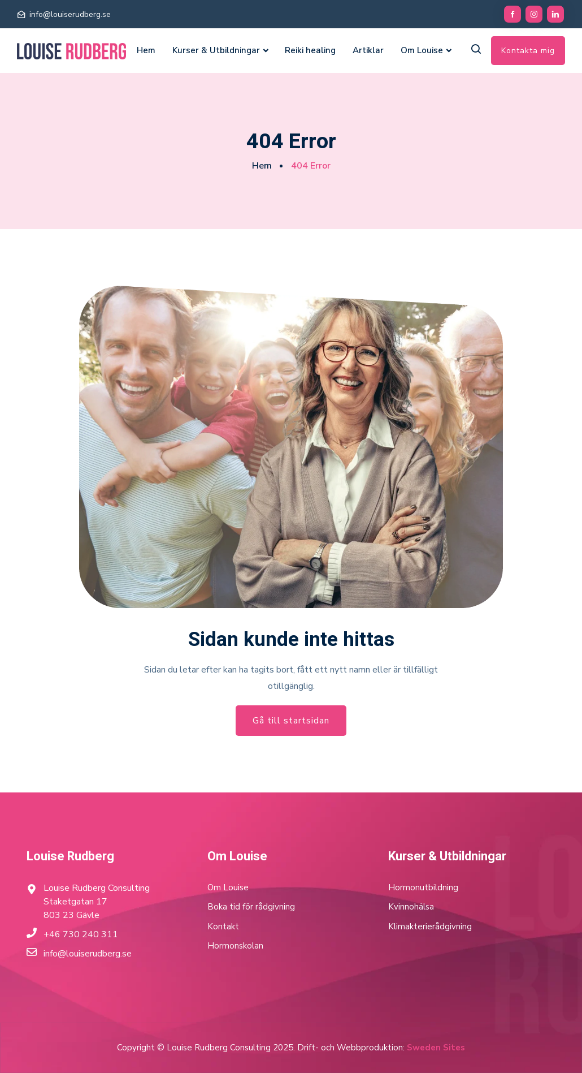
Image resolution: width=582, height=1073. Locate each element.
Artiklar (368, 50)
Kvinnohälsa (411, 906)
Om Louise (422, 50)
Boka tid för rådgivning (251, 906)
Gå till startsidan (291, 720)
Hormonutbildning (423, 887)
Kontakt (223, 926)
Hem (146, 50)
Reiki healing (310, 50)
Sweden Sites (436, 1047)
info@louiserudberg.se (70, 14)
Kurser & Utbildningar (216, 50)
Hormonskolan (235, 945)
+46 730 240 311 (81, 934)
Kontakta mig (528, 50)
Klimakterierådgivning (430, 926)
